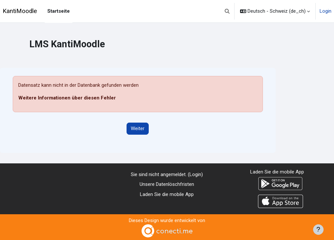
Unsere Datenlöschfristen (167, 184)
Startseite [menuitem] (58, 11)
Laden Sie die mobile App (167, 194)
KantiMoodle (20, 11)
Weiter (137, 128)
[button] (227, 11)
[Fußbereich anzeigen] (318, 229)
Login (325, 11)
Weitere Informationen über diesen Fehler (67, 98)
